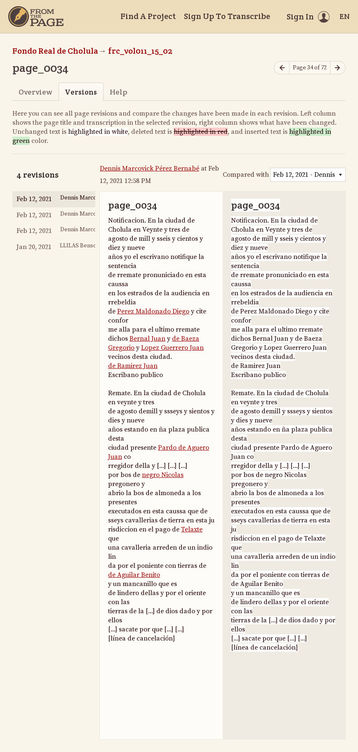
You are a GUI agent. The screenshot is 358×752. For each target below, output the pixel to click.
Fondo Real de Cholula (55, 50)
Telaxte (192, 529)
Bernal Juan (147, 338)
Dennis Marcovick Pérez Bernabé (149, 168)
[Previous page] (282, 68)
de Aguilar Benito (134, 575)
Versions (81, 92)
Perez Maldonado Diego (153, 311)
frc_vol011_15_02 (140, 50)
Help (118, 92)
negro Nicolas (163, 475)
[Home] (36, 16)
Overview (35, 92)
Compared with (246, 174)
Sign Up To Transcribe (227, 16)
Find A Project (148, 16)
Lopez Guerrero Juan (172, 348)
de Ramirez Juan (133, 366)
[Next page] (338, 68)
